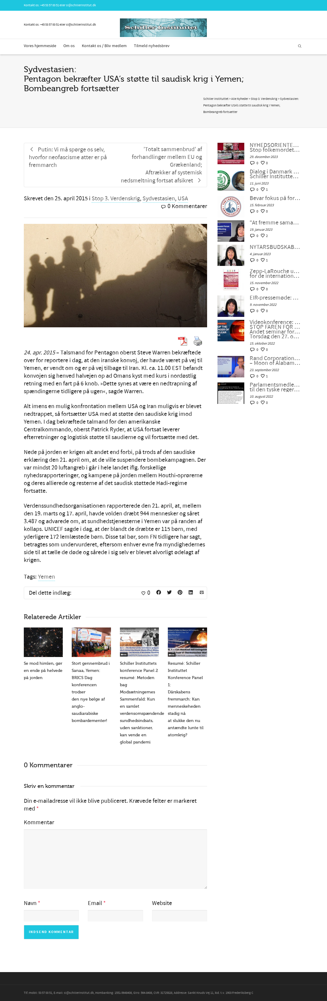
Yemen (46, 577)
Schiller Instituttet (216, 99)
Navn (30, 903)
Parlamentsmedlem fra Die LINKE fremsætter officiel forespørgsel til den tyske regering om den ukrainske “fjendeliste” (275, 387)
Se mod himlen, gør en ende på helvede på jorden (43, 670)
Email (95, 903)
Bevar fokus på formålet (275, 198)
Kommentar (39, 822)
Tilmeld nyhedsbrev (152, 46)
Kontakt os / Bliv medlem (104, 46)
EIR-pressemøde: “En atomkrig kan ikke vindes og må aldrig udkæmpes (275, 297)
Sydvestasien (159, 198)
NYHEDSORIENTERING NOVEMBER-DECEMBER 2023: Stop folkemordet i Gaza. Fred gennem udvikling (275, 147)
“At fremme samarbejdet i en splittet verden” (275, 222)
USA (183, 198)
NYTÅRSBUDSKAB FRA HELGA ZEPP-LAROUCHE (275, 247)
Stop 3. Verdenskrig (116, 198)
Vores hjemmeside (40, 46)
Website (162, 903)
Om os (69, 46)
